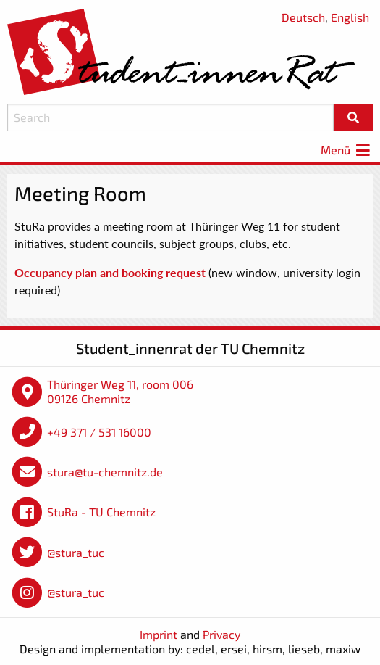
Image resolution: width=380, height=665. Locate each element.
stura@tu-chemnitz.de (105, 472)
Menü (347, 150)
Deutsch (303, 17)
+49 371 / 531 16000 (99, 432)
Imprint (158, 634)
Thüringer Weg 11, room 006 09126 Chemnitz (120, 391)
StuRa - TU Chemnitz (101, 512)
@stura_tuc (75, 552)
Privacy (221, 634)
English (350, 17)
